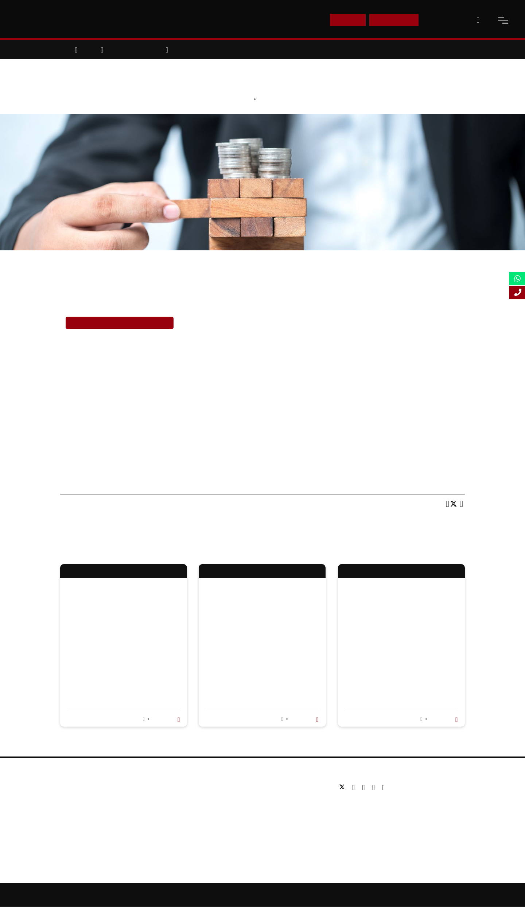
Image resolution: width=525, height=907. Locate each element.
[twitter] (344, 787)
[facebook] (355, 787)
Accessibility (331, 895)
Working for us (77, 820)
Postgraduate (215, 798)
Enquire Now (394, 20)
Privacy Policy (367, 895)
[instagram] (383, 787)
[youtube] (375, 787)
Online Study (295, 895)
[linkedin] (365, 787)
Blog (65, 831)
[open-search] (478, 20)
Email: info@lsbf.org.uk (365, 815)
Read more (165, 719)
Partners (70, 809)
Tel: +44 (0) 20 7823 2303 (368, 804)
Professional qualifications (230, 820)
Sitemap (264, 895)
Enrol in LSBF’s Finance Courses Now (119, 323)
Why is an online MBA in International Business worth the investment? (121, 657)
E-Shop (347, 20)
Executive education (223, 809)
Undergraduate (217, 787)
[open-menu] (503, 20)
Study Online (214, 831)
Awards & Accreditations (89, 798)
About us (71, 787)
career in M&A (168, 344)
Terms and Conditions (413, 895)
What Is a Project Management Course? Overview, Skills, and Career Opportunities (262, 657)
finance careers (246, 300)
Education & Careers (287, 99)
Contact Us (443, 20)
